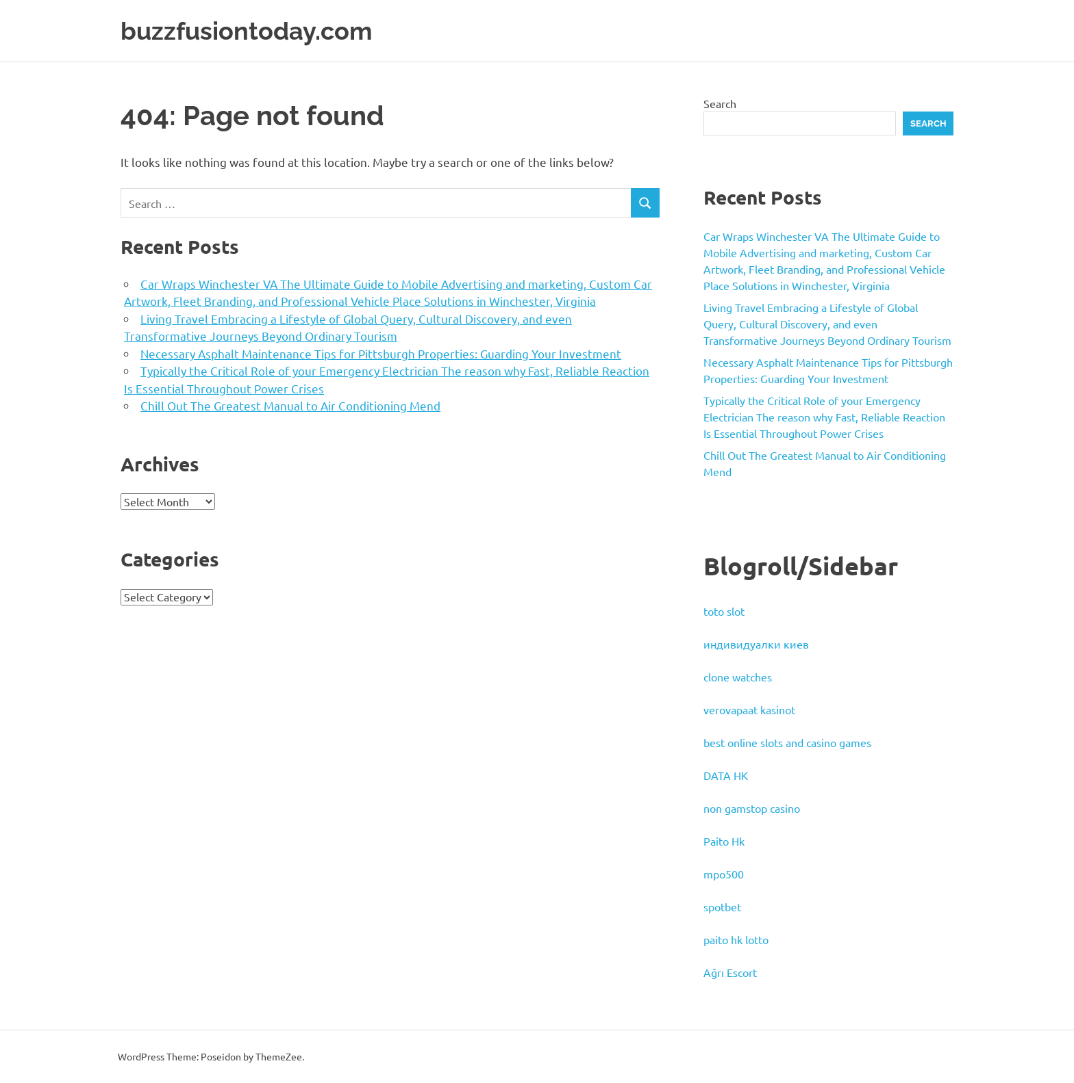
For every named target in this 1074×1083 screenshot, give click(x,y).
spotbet (722, 906)
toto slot (724, 611)
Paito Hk (724, 841)
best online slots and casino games (787, 742)
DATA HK (725, 775)
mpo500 (723, 873)
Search (719, 102)
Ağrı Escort (730, 972)
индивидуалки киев (756, 644)
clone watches (737, 676)
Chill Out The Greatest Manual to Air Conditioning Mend (290, 405)
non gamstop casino (751, 808)
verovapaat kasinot (749, 709)
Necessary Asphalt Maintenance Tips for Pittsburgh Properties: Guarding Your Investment (380, 352)
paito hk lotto (736, 939)
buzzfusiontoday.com (253, 30)
